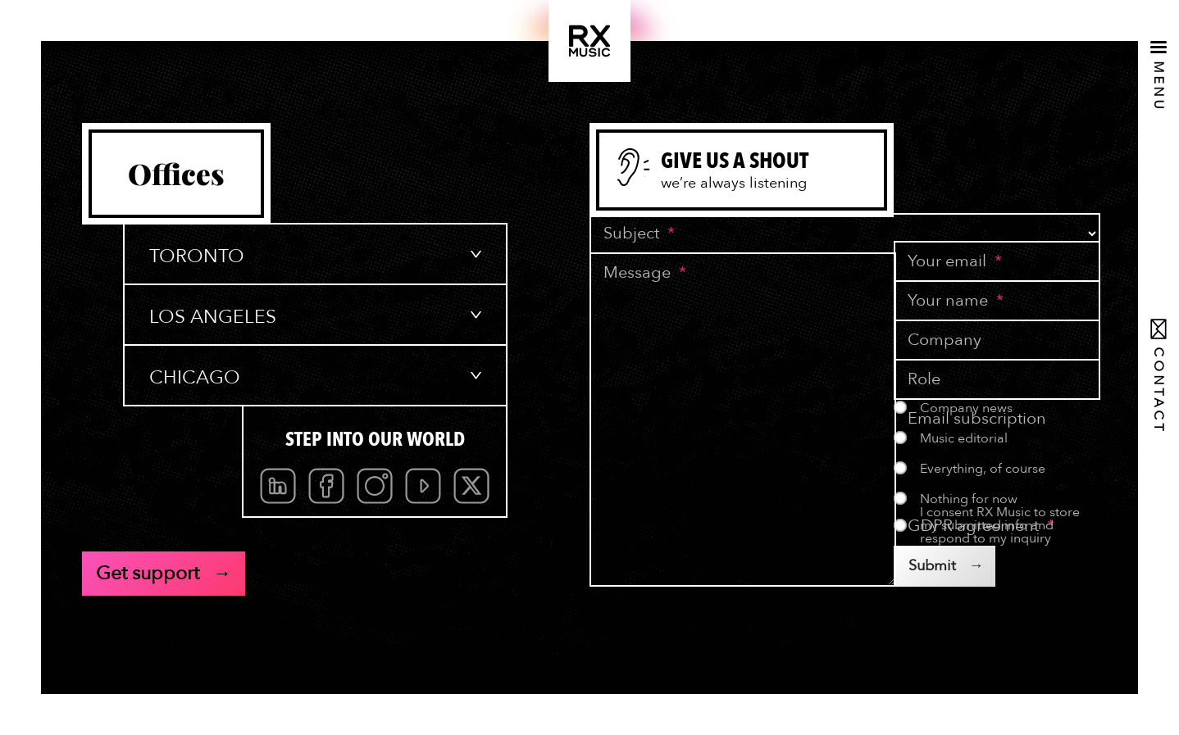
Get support (147, 573)
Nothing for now (968, 499)
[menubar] (375, 486)
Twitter (471, 486)
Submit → (945, 566)
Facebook (326, 486)
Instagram (375, 486)
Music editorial (964, 438)
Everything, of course (982, 469)
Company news (966, 408)
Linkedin (278, 486)
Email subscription (977, 419)
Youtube (423, 486)
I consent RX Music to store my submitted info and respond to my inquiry (1000, 525)
